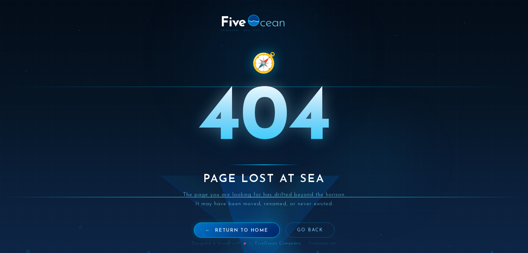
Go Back (310, 234)
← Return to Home (236, 234)
